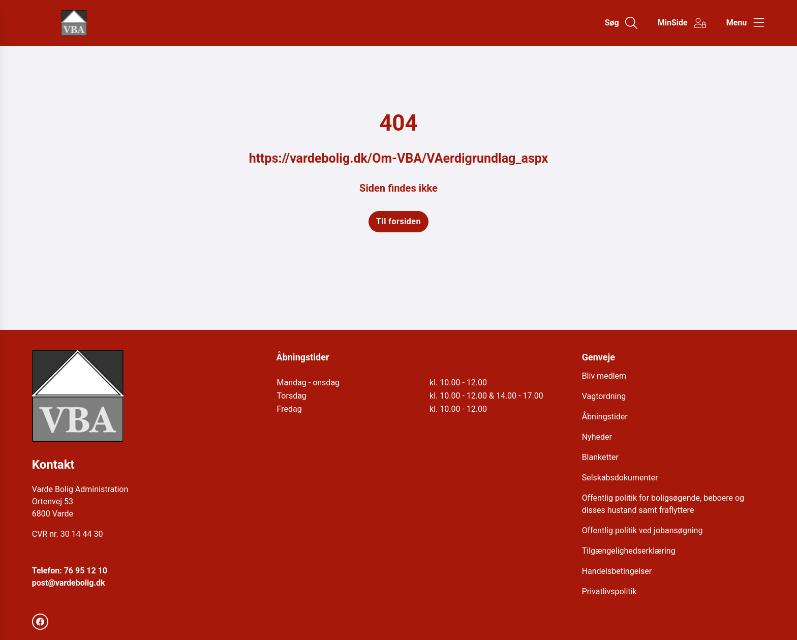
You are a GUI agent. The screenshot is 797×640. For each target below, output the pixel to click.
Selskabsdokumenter (620, 477)
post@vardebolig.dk (68, 583)
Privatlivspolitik (609, 591)
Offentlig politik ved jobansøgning (642, 530)
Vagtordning (604, 396)
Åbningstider (605, 416)
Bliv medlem (604, 376)
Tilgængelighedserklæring (629, 551)
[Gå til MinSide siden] (682, 23)
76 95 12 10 (85, 570)
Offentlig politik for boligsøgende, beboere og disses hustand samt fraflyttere (663, 504)
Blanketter (600, 457)
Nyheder (597, 437)
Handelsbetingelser (617, 571)
